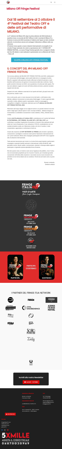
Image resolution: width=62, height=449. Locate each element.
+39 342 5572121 (46, 398)
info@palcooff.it (47, 404)
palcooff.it (4, 427)
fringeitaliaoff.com (6, 422)
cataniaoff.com (5, 425)
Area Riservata (10, 414)
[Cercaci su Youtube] (7, 430)
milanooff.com (5, 423)
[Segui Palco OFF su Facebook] (2, 430)
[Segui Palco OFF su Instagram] (4, 430)
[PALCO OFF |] (8, 2)
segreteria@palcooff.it (48, 402)
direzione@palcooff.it (48, 401)
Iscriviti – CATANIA (31, 382)
